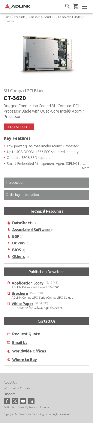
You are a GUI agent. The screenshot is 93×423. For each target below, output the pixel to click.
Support (9, 394)
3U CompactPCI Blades (67, 16)
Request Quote (26, 334)
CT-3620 (9, 21)
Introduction (15, 182)
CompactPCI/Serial (40, 16)
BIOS (16, 250)
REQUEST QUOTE (19, 127)
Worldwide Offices (29, 351)
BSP (15, 236)
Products (19, 16)
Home (7, 16)
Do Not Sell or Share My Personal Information (27, 407)
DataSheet (22, 223)
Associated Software (31, 230)
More (85, 168)
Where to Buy (24, 360)
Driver (18, 243)
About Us (10, 382)
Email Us (19, 342)
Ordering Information (22, 195)
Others (18, 256)
